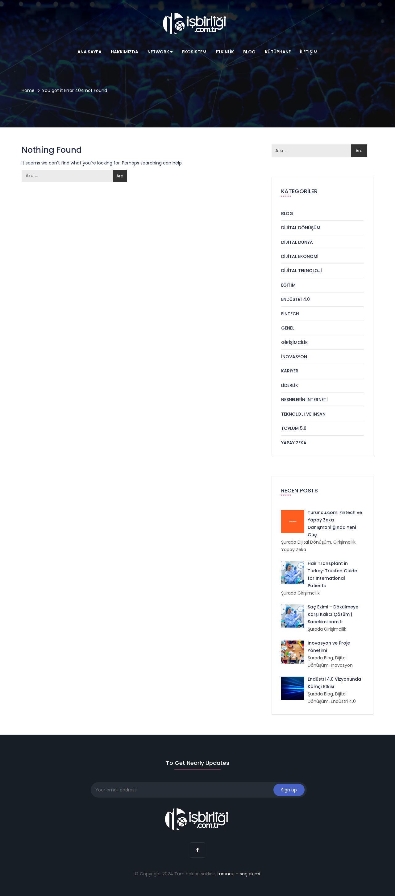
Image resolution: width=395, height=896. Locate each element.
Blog (249, 52)
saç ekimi (250, 874)
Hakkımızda (124, 52)
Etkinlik (225, 52)
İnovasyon (294, 357)
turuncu (226, 874)
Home (28, 90)
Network (160, 52)
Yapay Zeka (293, 443)
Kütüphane (278, 52)
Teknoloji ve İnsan (303, 414)
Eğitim (288, 285)
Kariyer (289, 371)
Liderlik (289, 385)
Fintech (290, 314)
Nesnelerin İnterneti (304, 399)
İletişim (309, 52)
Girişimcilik (294, 342)
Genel (287, 328)
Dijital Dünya (297, 242)
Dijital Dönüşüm (300, 228)
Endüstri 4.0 (295, 299)
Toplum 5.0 (293, 428)
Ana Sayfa (89, 52)
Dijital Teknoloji (301, 271)
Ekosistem (194, 52)
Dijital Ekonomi (299, 256)
